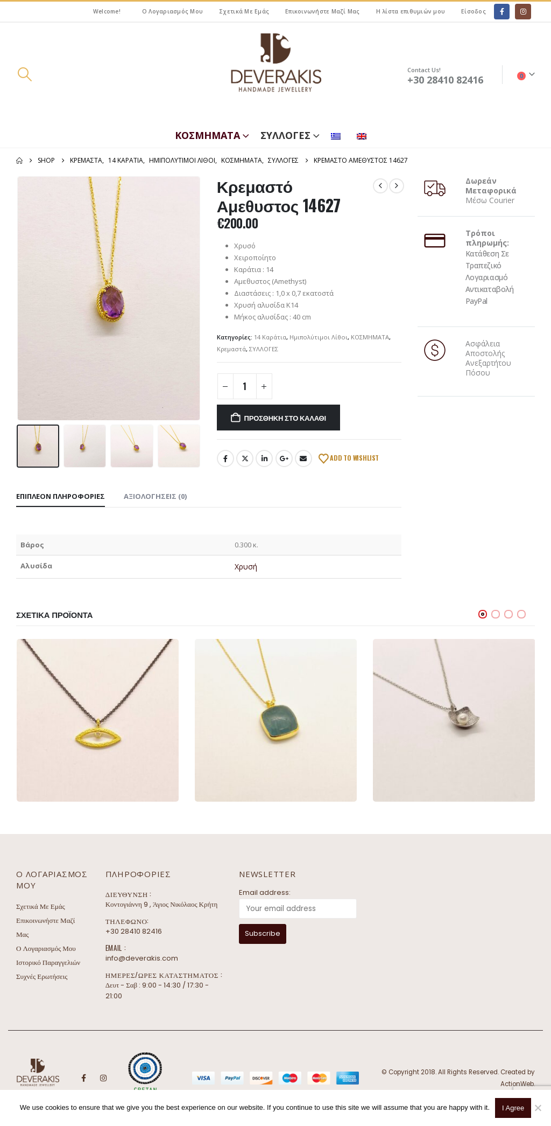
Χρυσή (246, 566)
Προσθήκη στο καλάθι (285, 417)
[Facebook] (502, 11)
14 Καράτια (270, 337)
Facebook (225, 458)
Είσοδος (473, 11)
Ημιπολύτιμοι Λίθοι (318, 337)
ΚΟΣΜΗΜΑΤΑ (207, 135)
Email (303, 458)
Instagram (103, 1078)
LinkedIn (264, 458)
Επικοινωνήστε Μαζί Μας (322, 11)
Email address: (265, 892)
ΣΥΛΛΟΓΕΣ (285, 135)
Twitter (244, 458)
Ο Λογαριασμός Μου (172, 11)
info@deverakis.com (141, 958)
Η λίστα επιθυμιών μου (410, 11)
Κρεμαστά (231, 349)
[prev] (380, 185)
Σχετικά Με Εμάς (244, 11)
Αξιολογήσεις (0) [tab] (155, 496)
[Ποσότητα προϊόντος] (245, 386)
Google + (284, 458)
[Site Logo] (275, 74)
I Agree (513, 1108)
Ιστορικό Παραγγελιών (48, 962)
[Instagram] (523, 11)
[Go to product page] (98, 720)
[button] (24, 74)
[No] (537, 1107)
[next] (396, 185)
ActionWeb (517, 1084)
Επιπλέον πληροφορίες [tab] (60, 496)
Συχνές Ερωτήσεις (41, 976)
